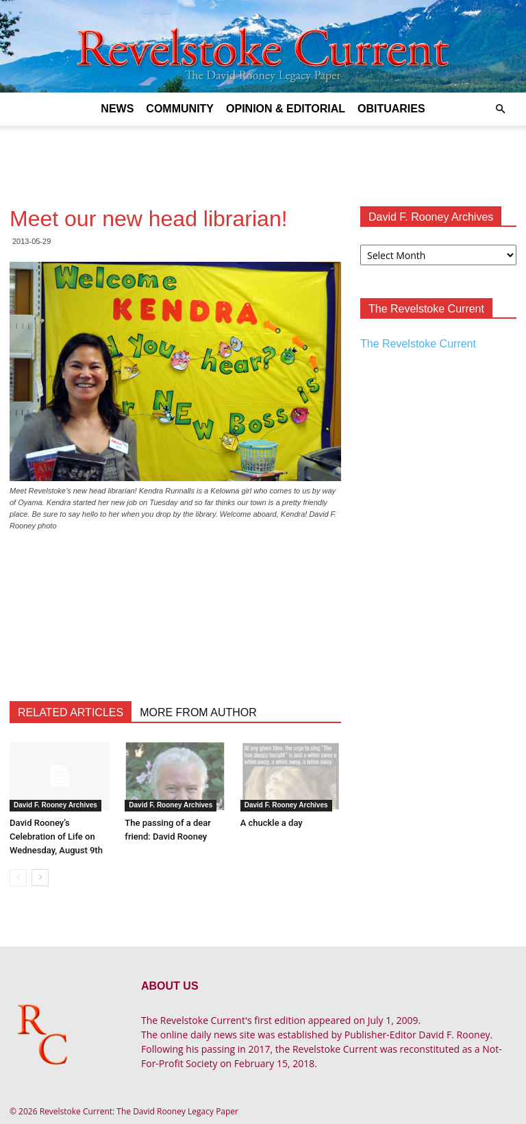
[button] (500, 109)
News (117, 108)
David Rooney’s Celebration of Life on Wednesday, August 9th (56, 836)
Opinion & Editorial (285, 108)
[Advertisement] (263, 155)
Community (180, 108)
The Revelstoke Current (418, 344)
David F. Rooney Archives (55, 805)
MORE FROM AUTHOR (198, 712)
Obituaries (391, 108)
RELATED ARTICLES (70, 712)
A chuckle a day (271, 823)
